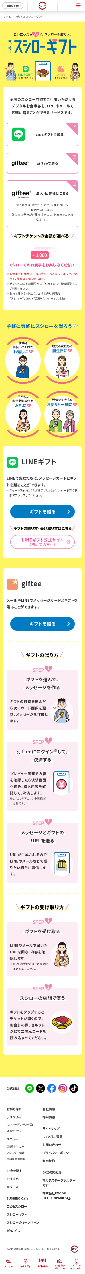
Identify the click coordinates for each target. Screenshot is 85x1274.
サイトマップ (50, 1128)
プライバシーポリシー (57, 1152)
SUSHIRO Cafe (17, 1198)
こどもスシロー (17, 1206)
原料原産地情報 (16, 1159)
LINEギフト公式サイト (42, 542)
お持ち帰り (14, 1109)
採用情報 (48, 1117)
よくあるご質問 (52, 1136)
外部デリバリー (15, 1131)
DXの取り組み (52, 1172)
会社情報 (48, 1109)
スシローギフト (17, 1214)
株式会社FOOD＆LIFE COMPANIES (56, 1195)
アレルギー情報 (15, 1153)
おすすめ (13, 1178)
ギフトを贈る (43, 511)
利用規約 (48, 1161)
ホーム (7, 17)
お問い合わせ (51, 1144)
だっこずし (13, 1230)
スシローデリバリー (20, 1124)
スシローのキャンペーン (23, 1222)
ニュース (12, 1187)
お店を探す (14, 1170)
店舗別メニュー (15, 1146)
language (13, 6)
